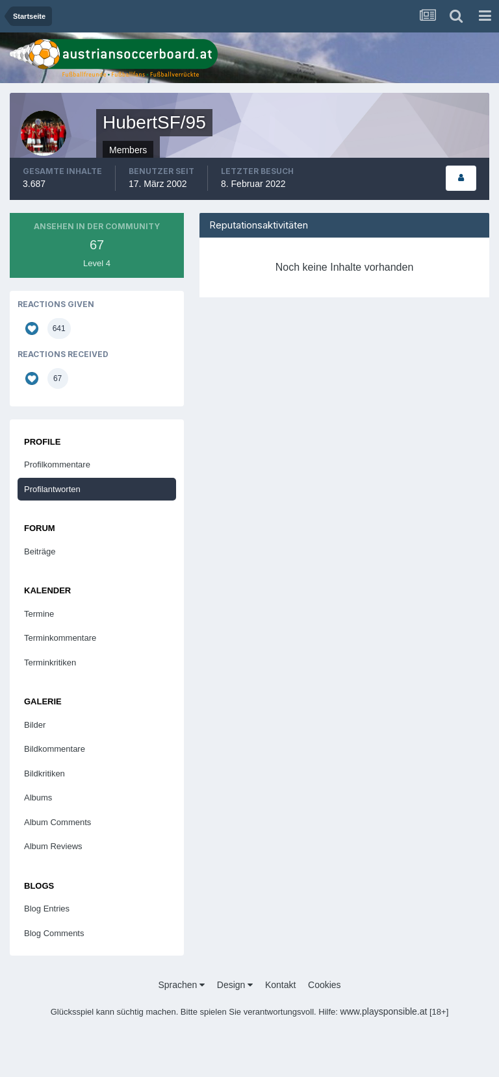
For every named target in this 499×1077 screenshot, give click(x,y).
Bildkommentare (54, 749)
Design (235, 985)
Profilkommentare (57, 464)
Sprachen (181, 985)
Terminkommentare (60, 638)
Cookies (324, 985)
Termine (39, 614)
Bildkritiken (44, 773)
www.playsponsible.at (384, 1011)
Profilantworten (52, 489)
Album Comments (57, 822)
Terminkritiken (50, 662)
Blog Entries (47, 908)
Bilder (34, 725)
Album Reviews (53, 846)
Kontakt (280, 985)
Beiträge (39, 551)
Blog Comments (54, 933)
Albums (38, 797)
